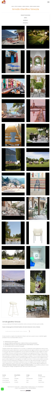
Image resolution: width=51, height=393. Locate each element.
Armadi (15, 380)
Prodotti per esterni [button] (25, 15)
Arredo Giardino (25, 6)
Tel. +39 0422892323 (39, 386)
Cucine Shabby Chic (6, 382)
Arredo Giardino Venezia (35, 6)
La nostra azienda (41, 376)
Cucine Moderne (5, 378)
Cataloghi (40, 380)
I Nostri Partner (41, 382)
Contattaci (40, 378)
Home (12, 6)
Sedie (27, 382)
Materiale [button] (25, 20)
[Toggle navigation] (48, 2)
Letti (15, 376)
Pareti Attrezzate (29, 378)
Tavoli (27, 380)
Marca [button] (25, 17)
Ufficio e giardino (18, 6)
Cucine (3, 376)
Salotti (27, 376)
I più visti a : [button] (25, 22)
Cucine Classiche (5, 380)
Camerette (16, 378)
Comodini (16, 382)
